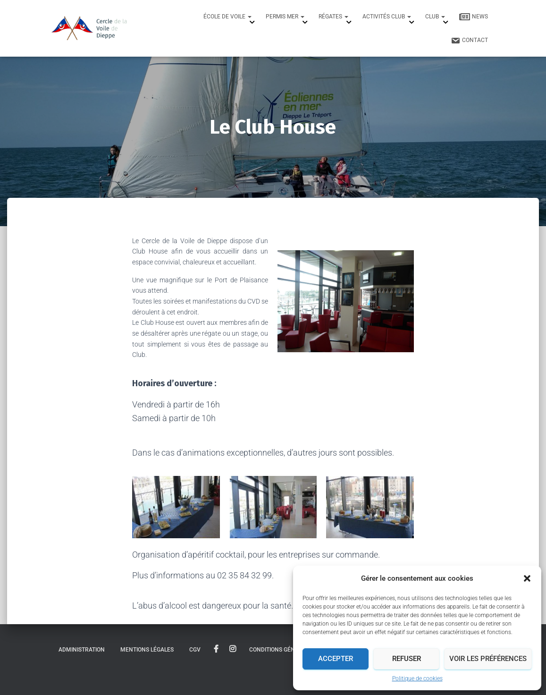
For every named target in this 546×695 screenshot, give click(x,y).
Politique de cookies (417, 678)
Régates (333, 16)
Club (435, 16)
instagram (233, 649)
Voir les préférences (488, 658)
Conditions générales (282, 649)
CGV (195, 649)
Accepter (335, 658)
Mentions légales (147, 649)
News (473, 17)
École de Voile (227, 16)
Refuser (406, 658)
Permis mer (285, 16)
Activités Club (386, 16)
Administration (82, 649)
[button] (527, 578)
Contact (469, 40)
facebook (216, 649)
